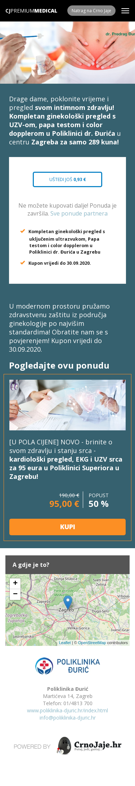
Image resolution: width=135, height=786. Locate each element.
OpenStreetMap (92, 643)
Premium (19, 10)
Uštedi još (67, 179)
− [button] (15, 594)
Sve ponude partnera (79, 213)
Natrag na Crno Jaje (91, 11)
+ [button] (15, 583)
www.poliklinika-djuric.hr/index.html (67, 710)
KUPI (67, 526)
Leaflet (65, 643)
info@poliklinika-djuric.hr (68, 717)
